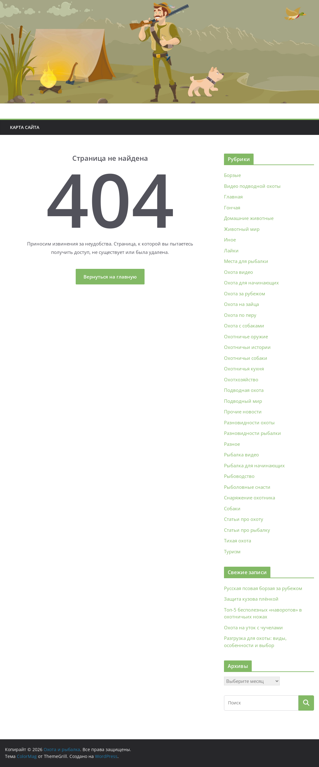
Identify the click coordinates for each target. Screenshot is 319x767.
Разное (232, 444)
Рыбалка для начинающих (254, 465)
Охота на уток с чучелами (253, 627)
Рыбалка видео (241, 454)
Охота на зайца (241, 304)
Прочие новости (243, 411)
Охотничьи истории (247, 347)
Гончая (232, 207)
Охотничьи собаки (245, 358)
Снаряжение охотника (249, 497)
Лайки (231, 250)
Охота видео (238, 272)
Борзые (232, 175)
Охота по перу (240, 315)
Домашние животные (249, 218)
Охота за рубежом (244, 293)
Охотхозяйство (241, 379)
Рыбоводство (239, 476)
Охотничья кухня (244, 368)
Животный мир (241, 229)
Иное (230, 239)
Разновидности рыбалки (252, 433)
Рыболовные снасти (247, 487)
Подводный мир (243, 401)
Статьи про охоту (243, 519)
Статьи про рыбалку (247, 530)
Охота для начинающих (251, 282)
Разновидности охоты (249, 422)
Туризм (232, 551)
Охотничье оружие (246, 336)
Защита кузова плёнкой (251, 599)
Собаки (232, 508)
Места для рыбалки (246, 261)
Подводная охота (244, 390)
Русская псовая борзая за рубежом (263, 588)
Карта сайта (24, 127)
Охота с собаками (244, 325)
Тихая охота (237, 540)
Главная (233, 196)
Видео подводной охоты (252, 186)
